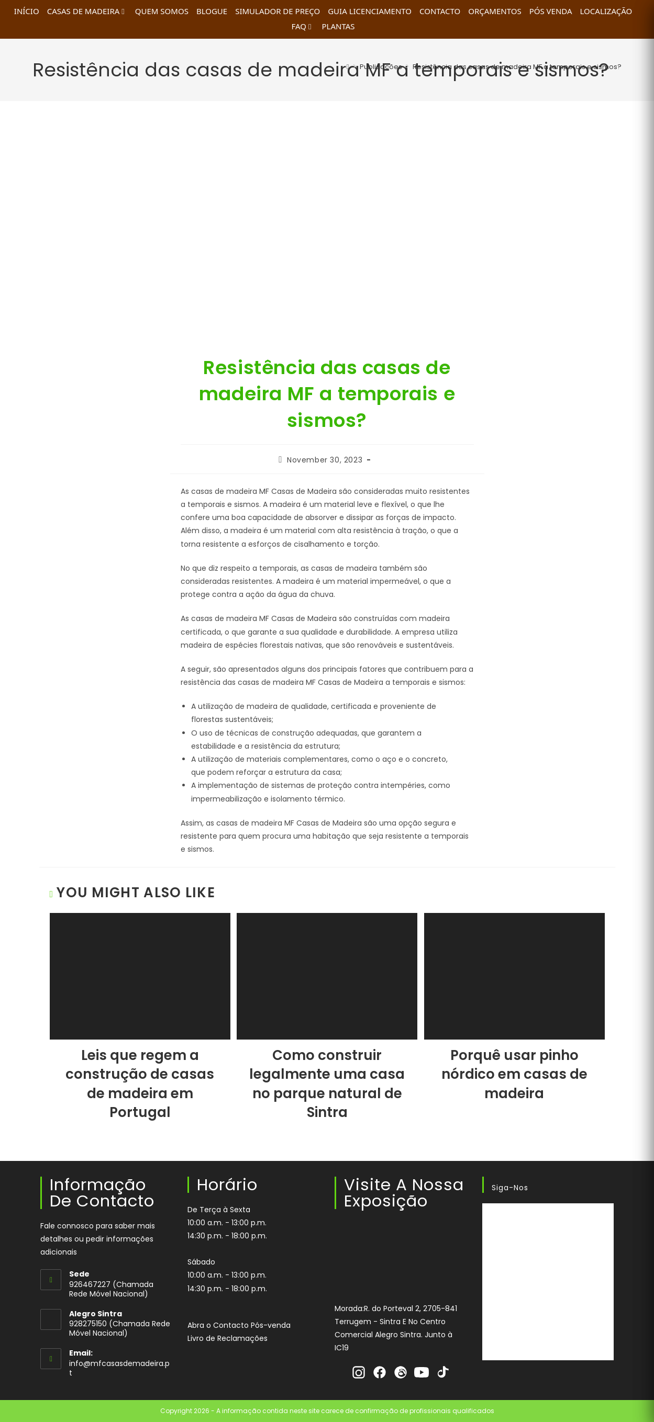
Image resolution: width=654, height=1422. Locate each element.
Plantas (338, 26)
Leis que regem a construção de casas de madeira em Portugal (139, 1084)
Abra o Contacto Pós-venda (239, 1325)
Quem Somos (162, 11)
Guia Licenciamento (370, 11)
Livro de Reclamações (227, 1338)
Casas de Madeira (87, 11)
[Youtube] (421, 1372)
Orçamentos (494, 11)
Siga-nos (510, 1187)
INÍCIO (26, 11)
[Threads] (400, 1372)
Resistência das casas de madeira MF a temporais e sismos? (517, 67)
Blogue (211, 11)
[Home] (348, 67)
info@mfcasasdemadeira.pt (119, 1368)
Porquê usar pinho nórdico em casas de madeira (514, 1074)
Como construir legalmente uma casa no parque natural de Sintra (327, 1084)
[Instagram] (358, 1372)
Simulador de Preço (277, 11)
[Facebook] (379, 1372)
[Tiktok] (442, 1372)
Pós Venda (550, 11)
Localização (606, 11)
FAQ (302, 26)
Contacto (439, 11)
